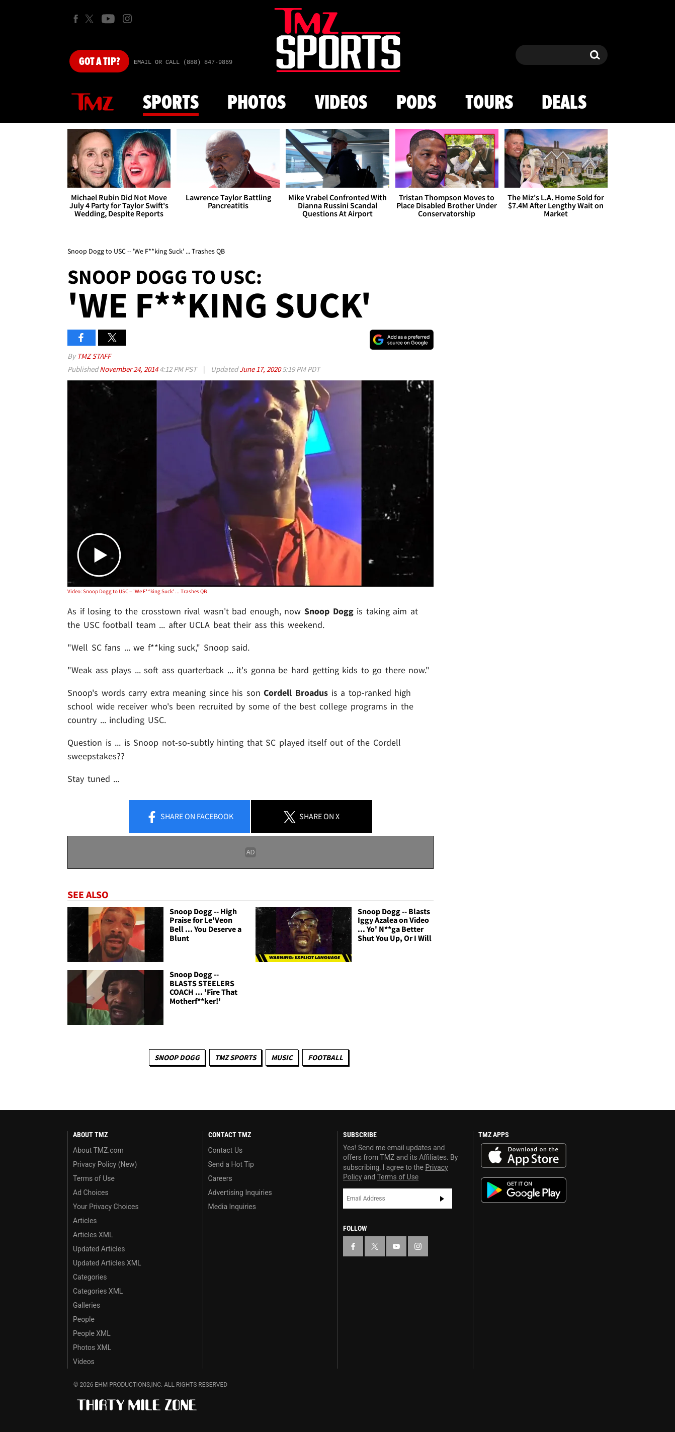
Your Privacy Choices (106, 1207)
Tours (489, 103)
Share (189, 817)
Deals (564, 103)
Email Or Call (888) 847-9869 (183, 62)
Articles (85, 1221)
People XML (92, 1333)
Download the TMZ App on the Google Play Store (523, 1190)
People (84, 1319)
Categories (90, 1277)
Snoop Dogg (177, 1057)
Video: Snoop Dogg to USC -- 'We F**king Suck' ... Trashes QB (137, 591)
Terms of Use (94, 1178)
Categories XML (98, 1291)
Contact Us (225, 1150)
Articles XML (93, 1235)
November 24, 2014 (129, 369)
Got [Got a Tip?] (99, 61)
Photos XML (92, 1347)
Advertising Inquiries (240, 1192)
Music (282, 1057)
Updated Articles (99, 1249)
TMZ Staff (94, 356)
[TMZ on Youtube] (108, 18)
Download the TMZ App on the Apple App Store (523, 1155)
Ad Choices (91, 1192)
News (92, 103)
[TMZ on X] (91, 19)
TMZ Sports (235, 1057)
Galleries (86, 1305)
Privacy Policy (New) (105, 1164)
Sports (171, 103)
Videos (341, 103)
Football (325, 1057)
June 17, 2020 (260, 369)
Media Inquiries (232, 1207)
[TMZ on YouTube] (396, 1246)
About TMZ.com (98, 1150)
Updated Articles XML (107, 1263)
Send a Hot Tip (231, 1164)
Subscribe (442, 1198)
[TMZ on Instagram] (127, 18)
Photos (256, 103)
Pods (416, 103)
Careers (220, 1178)
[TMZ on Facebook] (75, 19)
